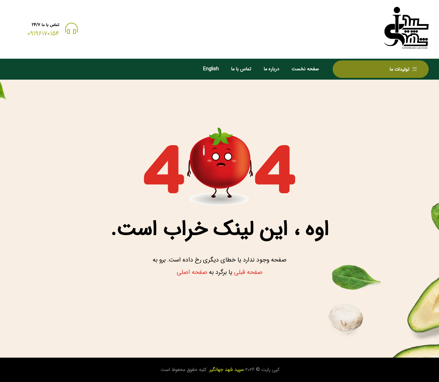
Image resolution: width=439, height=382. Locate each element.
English (211, 69)
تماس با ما (241, 69)
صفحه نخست (305, 69)
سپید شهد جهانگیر (226, 369)
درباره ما (271, 69)
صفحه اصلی (192, 272)
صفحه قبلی (248, 272)
